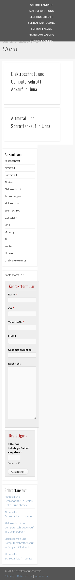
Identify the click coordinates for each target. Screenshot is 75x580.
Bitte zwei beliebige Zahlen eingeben (18, 448)
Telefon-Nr (16, 322)
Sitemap (10, 576)
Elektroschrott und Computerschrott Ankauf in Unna (27, 81)
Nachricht (14, 363)
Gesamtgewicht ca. (20, 350)
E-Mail (12, 336)
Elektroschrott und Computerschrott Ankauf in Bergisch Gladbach (19, 543)
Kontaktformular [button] (14, 275)
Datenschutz (24, 576)
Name (13, 294)
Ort (11, 308)
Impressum (41, 576)
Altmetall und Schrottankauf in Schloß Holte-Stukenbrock (19, 501)
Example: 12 (14, 463)
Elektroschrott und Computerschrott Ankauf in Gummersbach (19, 527)
